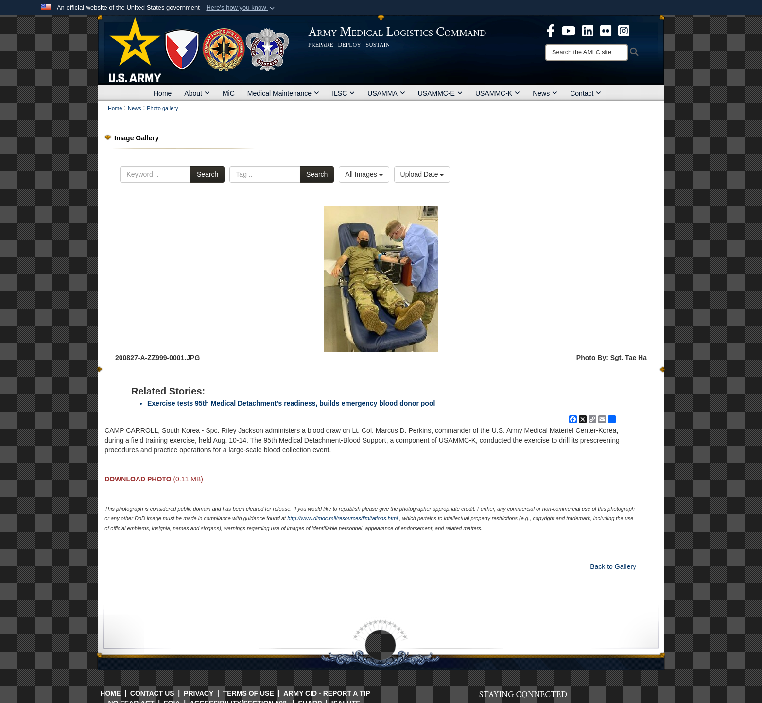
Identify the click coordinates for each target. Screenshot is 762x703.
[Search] (586, 52)
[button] (241, 8)
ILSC (343, 93)
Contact (585, 93)
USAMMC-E (440, 93)
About (197, 93)
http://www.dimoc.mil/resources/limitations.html (342, 518)
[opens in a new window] (550, 30)
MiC (229, 93)
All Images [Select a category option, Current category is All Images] (363, 174)
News (545, 93)
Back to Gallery (613, 566)
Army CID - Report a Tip (326, 693)
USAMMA (386, 93)
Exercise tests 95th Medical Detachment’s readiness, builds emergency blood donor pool (291, 403)
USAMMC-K (497, 93)
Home (163, 93)
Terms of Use (248, 693)
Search (207, 174)
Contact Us (152, 693)
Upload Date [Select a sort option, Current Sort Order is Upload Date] (422, 174)
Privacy (198, 693)
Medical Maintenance (283, 93)
